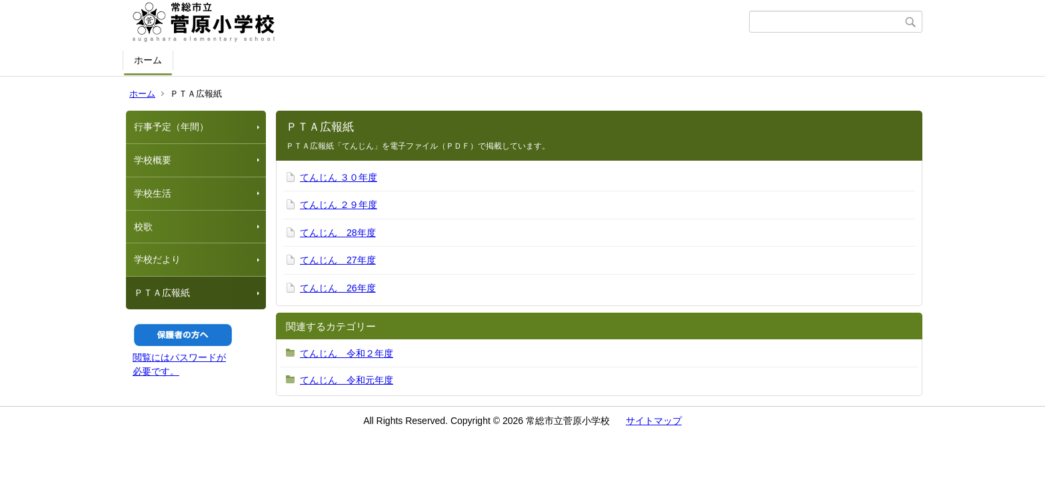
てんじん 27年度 (338, 260)
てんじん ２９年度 (338, 204)
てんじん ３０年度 (338, 177)
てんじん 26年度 (338, 288)
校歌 (143, 226)
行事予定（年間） (171, 126)
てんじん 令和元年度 (346, 380)
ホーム (148, 60)
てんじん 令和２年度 (346, 353)
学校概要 (152, 160)
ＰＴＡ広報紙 (162, 292)
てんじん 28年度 (338, 232)
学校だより (157, 259)
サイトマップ (654, 420)
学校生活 (152, 193)
